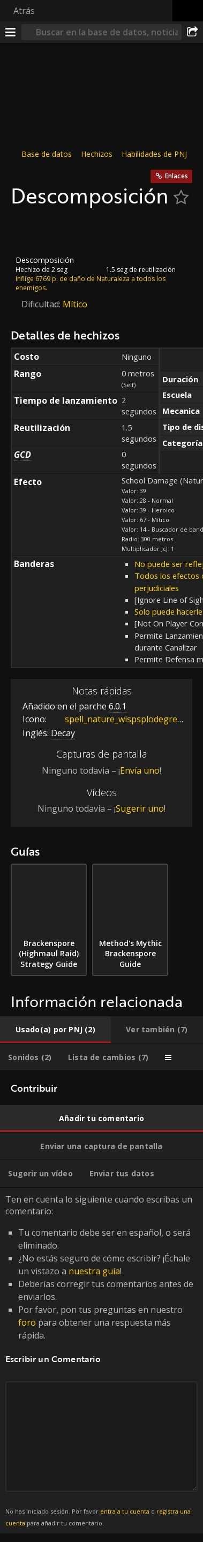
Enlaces (176, 175)
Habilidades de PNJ (154, 154)
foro (27, 1322)
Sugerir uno (140, 808)
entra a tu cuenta (124, 1511)
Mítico (75, 304)
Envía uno (140, 770)
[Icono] (29, 231)
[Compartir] (192, 32)
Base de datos (46, 154)
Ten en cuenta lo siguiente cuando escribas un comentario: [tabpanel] (101, 1361)
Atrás (24, 11)
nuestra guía (94, 1271)
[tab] (55, 1029)
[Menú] (10, 32)
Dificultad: (42, 304)
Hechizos (96, 154)
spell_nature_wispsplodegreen (118, 719)
